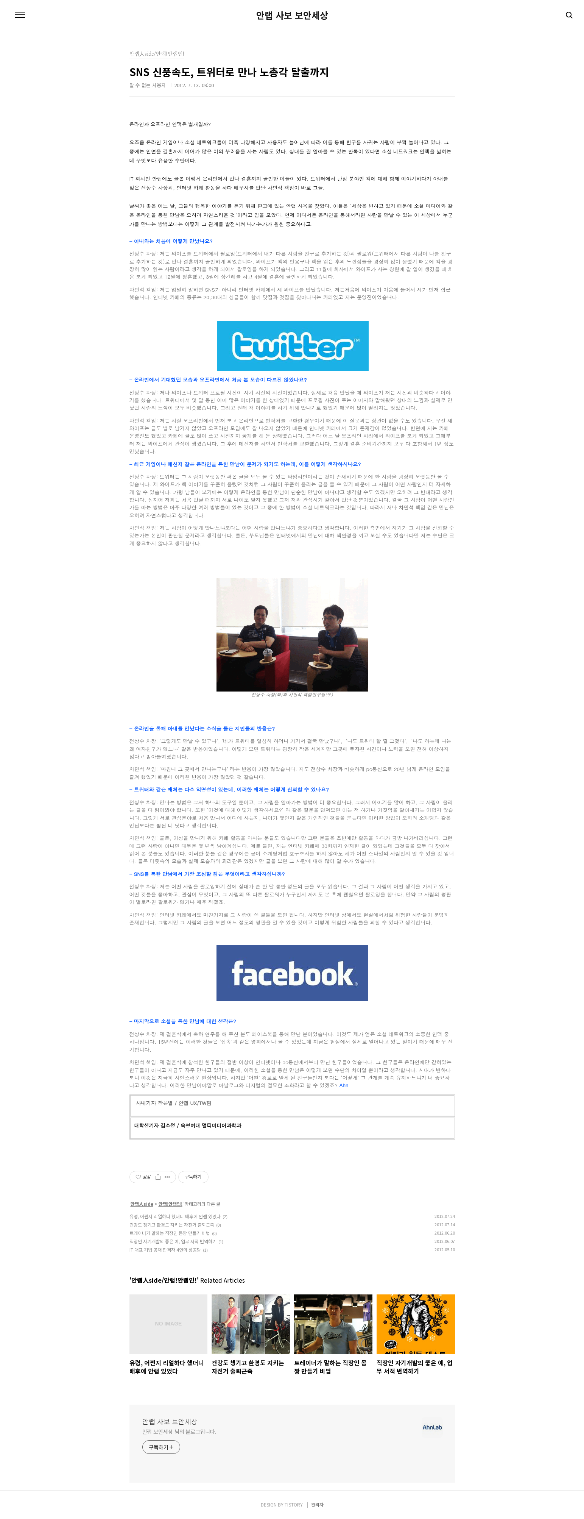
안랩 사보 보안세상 (292, 15)
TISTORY (294, 1504)
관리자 (317, 1504)
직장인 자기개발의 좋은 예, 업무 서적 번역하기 (172, 1241)
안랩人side (142, 1204)
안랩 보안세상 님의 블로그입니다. (179, 1431)
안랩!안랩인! (170, 1204)
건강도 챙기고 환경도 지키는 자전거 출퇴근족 (171, 1224)
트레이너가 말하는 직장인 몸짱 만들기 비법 (169, 1233)
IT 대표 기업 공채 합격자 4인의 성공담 (165, 1249)
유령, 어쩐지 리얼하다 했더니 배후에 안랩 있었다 (175, 1216)
